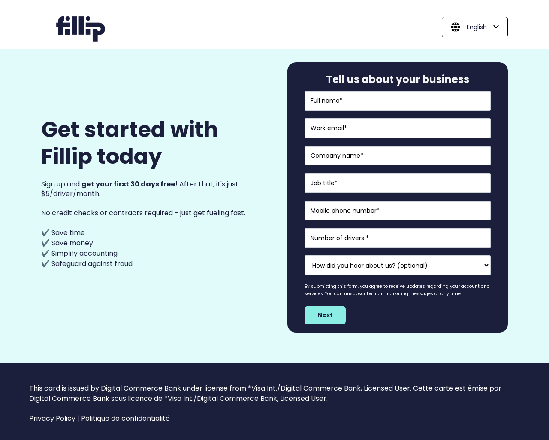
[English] (475, 27)
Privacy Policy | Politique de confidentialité (99, 418)
